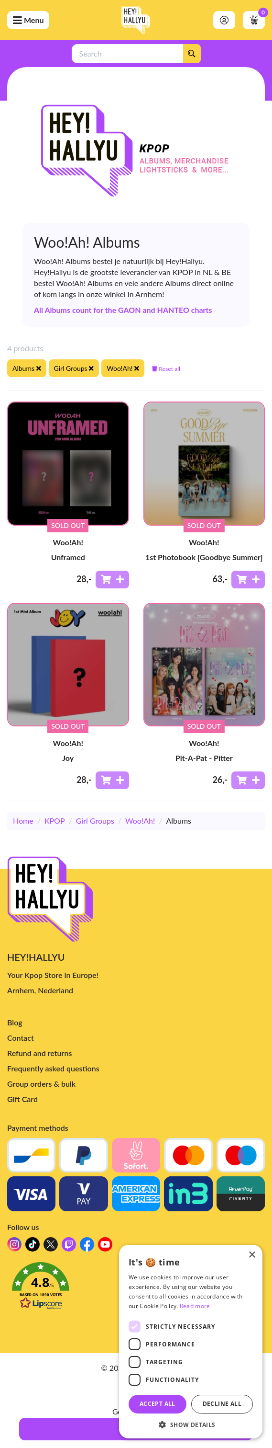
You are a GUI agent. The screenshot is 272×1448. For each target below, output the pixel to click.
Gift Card (22, 1098)
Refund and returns (39, 1052)
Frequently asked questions (53, 1068)
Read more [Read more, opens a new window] (195, 1306)
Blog (14, 1022)
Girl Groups (95, 820)
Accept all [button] (157, 1404)
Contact (20, 1037)
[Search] (192, 53)
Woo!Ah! (140, 820)
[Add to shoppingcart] (112, 579)
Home (23, 820)
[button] (191, 1424)
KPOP (54, 820)
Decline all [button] (222, 1404)
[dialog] (190, 1341)
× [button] (251, 1255)
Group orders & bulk (41, 1083)
